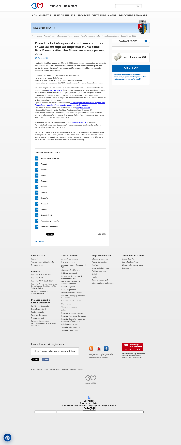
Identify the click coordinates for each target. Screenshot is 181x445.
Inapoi (41, 242)
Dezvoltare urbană (38, 309)
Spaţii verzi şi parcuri (39, 315)
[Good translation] (86, 409)
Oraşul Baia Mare (128, 259)
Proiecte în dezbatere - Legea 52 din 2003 (119, 36)
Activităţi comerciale (69, 259)
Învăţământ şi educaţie (40, 306)
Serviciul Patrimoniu (69, 330)
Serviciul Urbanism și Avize (72, 313)
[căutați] (125, 7)
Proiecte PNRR (37, 278)
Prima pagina (37, 36)
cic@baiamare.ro (83, 108)
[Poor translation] (92, 409)
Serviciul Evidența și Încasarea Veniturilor (73, 297)
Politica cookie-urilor (77, 369)
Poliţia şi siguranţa (99, 271)
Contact (65, 369)
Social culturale (37, 312)
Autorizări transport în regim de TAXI (73, 266)
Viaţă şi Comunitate (99, 262)
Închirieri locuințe (68, 262)
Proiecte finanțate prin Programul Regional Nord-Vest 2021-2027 (43, 323)
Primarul (34, 259)
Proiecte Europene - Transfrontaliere (39, 292)
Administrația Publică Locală (68, 36)
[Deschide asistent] (7, 437)
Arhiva (63, 310)
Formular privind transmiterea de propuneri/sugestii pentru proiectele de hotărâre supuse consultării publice (130, 77)
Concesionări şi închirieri (71, 270)
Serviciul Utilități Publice (71, 301)
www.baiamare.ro (55, 90)
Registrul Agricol (68, 287)
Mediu (94, 277)
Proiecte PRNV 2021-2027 (42, 281)
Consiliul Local (37, 265)
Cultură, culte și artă (100, 280)
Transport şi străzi (38, 318)
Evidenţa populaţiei (69, 273)
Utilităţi (94, 274)
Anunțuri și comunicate (90, 36)
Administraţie (49, 36)
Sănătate (95, 265)
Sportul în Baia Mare (130, 262)
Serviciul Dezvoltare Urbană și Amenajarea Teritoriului (73, 320)
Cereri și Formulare (69, 307)
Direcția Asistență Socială (71, 293)
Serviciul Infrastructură (70, 327)
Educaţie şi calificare (100, 259)
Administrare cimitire (69, 324)
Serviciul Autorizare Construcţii (73, 316)
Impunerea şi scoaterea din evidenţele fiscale (72, 277)
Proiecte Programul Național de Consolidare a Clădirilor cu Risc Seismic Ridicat (44, 286)
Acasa (33, 369)
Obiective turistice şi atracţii (133, 265)
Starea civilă (66, 304)
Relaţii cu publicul (68, 290)
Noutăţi (39, 369)
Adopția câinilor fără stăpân (102, 283)
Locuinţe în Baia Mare (100, 268)
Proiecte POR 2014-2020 (41, 275)
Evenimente (126, 268)
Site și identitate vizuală (52, 369)
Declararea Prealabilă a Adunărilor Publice (70, 282)
